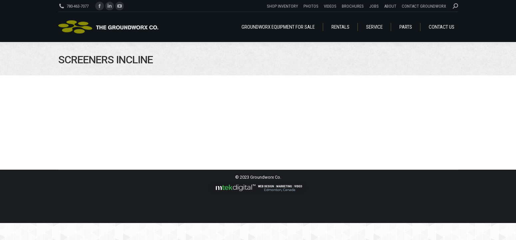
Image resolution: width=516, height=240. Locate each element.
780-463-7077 (78, 6)
